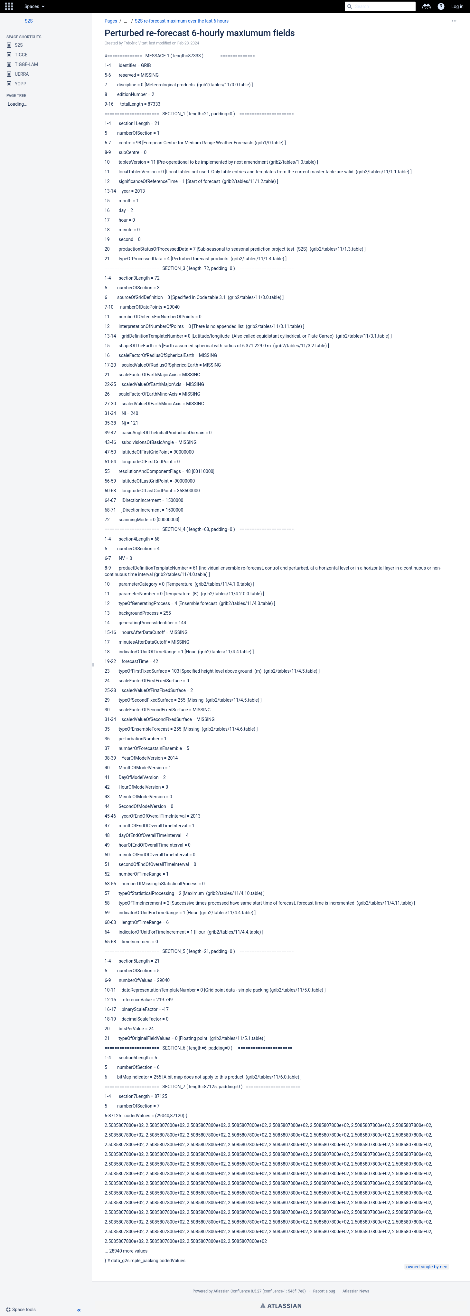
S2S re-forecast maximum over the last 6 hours (182, 21)
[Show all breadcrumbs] (125, 21)
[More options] (454, 21)
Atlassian (280, 1305)
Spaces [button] (31, 6)
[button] (9, 6)
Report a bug (324, 1291)
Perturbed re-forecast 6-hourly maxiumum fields (200, 33)
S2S (29, 21)
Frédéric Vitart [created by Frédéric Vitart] (135, 43)
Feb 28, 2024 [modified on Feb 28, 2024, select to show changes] (188, 43)
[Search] (349, 6)
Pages (111, 21)
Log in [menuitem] (457, 6)
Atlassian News (356, 1291)
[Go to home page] (18, 6)
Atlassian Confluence (231, 1291)
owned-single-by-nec (426, 1266)
